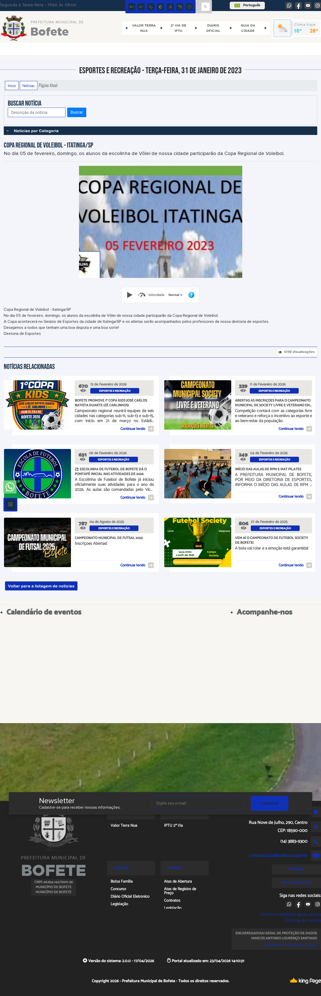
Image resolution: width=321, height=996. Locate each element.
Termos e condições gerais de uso (290, 914)
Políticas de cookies (303, 920)
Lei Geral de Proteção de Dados (289, 944)
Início (12, 85)
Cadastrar (269, 803)
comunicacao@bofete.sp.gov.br (278, 855)
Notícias (29, 85)
